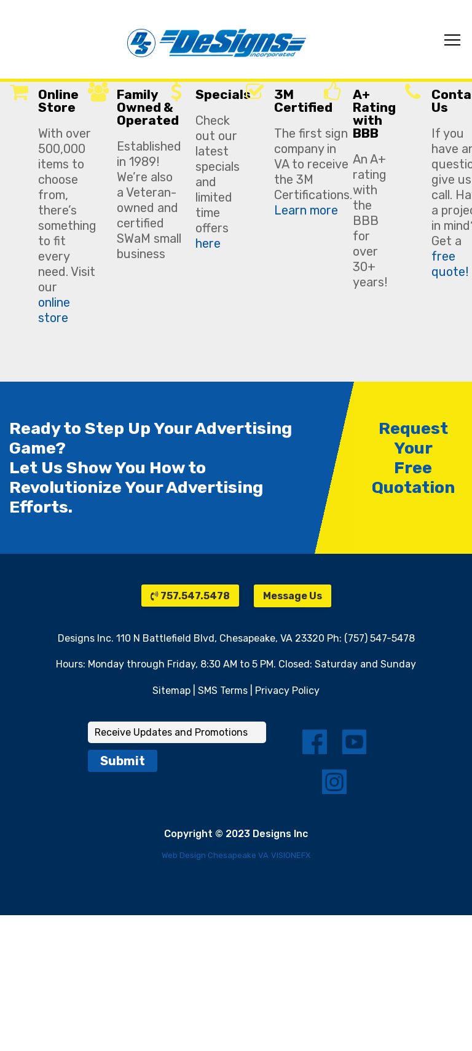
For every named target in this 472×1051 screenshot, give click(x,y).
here (208, 243)
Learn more (306, 210)
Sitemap (171, 690)
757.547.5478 (190, 596)
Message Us (292, 596)
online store (54, 310)
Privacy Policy (287, 690)
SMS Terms (223, 690)
